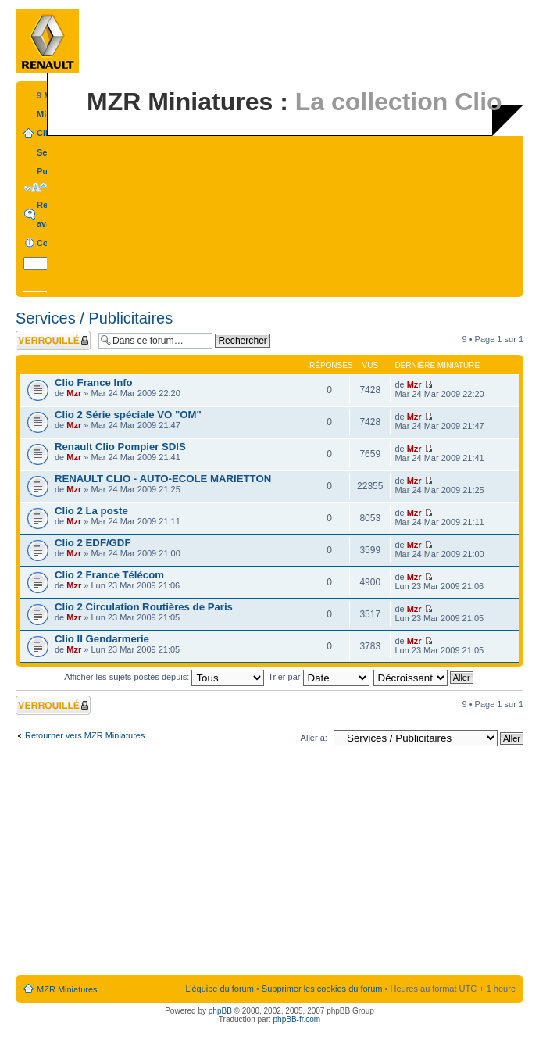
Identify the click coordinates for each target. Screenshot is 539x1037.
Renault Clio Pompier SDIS (120, 446)
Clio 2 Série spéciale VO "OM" (128, 414)
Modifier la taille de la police (35, 188)
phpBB (220, 1011)
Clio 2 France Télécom (109, 575)
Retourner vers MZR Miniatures (85, 735)
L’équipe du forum (219, 988)
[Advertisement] (269, 864)
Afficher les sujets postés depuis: (164, 676)
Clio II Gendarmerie (102, 639)
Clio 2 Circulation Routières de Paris (144, 607)
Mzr (73, 393)
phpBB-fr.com (297, 1019)
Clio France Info (94, 382)
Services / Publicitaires (94, 318)
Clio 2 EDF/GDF (92, 543)
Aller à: (314, 737)
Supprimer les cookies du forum (322, 988)
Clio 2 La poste (91, 511)
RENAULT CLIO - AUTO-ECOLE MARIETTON (163, 479)
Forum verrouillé (53, 340)
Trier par (318, 676)
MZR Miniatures (67, 989)
